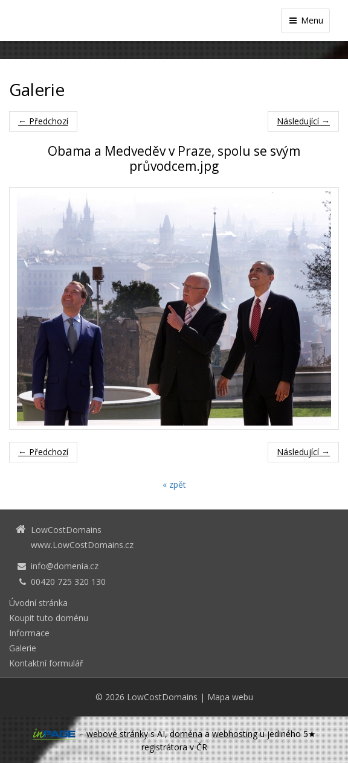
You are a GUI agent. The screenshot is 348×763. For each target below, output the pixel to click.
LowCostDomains (162, 697)
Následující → (303, 121)
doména (186, 733)
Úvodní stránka (38, 602)
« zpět (174, 484)
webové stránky (117, 733)
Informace (29, 633)
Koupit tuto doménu (48, 618)
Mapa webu (230, 697)
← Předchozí (43, 121)
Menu (305, 20)
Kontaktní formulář (46, 663)
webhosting (234, 733)
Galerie (22, 648)
